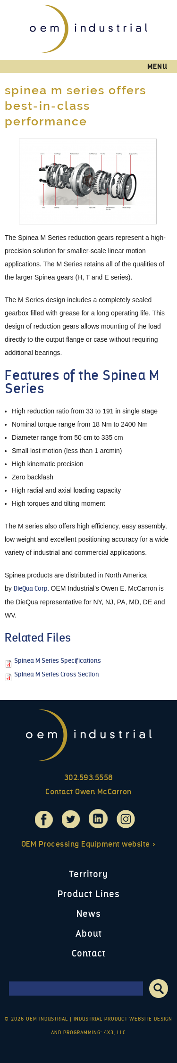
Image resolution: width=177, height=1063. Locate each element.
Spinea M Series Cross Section (56, 674)
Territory (88, 874)
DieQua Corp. (31, 589)
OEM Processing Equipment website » (88, 844)
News (88, 914)
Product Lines (89, 894)
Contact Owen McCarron (88, 792)
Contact (89, 953)
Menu (157, 66)
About (89, 933)
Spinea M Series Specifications (57, 661)
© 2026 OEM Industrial (36, 1019)
